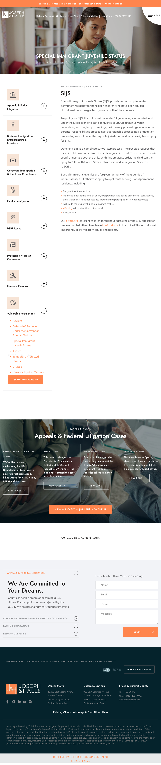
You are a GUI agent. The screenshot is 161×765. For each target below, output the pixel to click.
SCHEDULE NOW (24, 379)
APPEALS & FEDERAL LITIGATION (27, 573)
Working (68, 208)
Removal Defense (17, 286)
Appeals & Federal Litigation (18, 107)
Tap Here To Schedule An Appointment (80, 759)
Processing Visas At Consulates (19, 257)
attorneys (72, 220)
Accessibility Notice (88, 746)
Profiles (11, 663)
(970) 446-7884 (134, 698)
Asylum (17, 320)
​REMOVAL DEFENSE (15, 636)
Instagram (30, 704)
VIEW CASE (14, 490)
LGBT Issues (14, 228)
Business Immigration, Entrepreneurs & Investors (20, 139)
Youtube (25, 704)
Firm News (95, 663)
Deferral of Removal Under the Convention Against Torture (26, 331)
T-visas (17, 351)
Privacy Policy (107, 746)
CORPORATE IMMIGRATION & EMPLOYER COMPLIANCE (37, 619)
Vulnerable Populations (21, 313)
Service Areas (50, 663)
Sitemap (61, 746)
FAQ (63, 663)
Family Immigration (18, 201)
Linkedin (19, 704)
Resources (50, 746)
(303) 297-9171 (123, 16)
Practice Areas (29, 663)
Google (14, 704)
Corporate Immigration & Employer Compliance (21, 172)
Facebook (8, 704)
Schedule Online (89, 16)
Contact (110, 663)
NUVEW (72, 746)
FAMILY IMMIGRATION (16, 627)
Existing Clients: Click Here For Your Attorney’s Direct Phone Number (80, 4)
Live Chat (73, 16)
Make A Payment (45, 16)
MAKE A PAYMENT (137, 671)
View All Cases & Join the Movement (80, 509)
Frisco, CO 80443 (127, 694)
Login (63, 16)
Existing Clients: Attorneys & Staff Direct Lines (80, 714)
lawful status (110, 225)
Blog (84, 663)
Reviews (73, 663)
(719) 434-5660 (98, 702)
